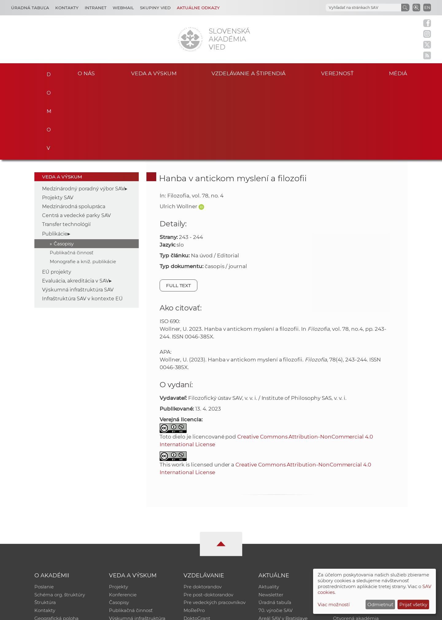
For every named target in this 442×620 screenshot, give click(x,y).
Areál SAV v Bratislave (283, 543)
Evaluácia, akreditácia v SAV (75, 205)
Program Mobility (203, 551)
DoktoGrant (197, 543)
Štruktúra (45, 527)
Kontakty (67, 7)
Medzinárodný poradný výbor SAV (83, 112)
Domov (46, 72)
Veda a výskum (153, 73)
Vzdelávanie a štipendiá (248, 73)
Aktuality (268, 511)
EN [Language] (427, 7)
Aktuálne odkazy (198, 7)
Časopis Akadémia (354, 535)
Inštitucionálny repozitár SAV (366, 511)
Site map (311, 612)
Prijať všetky (413, 604)
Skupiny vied (155, 7)
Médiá (398, 73)
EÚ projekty (56, 196)
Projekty (118, 511)
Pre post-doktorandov (208, 519)
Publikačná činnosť (71, 176)
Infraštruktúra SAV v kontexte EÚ (82, 222)
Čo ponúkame (274, 551)
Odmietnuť (380, 604)
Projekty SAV (57, 121)
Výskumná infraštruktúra (137, 543)
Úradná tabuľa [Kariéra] (30, 7)
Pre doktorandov (203, 511)
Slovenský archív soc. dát (361, 519)
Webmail (123, 7)
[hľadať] (356, 7)
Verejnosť (337, 73)
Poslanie (44, 511)
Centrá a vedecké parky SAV (76, 139)
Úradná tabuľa (274, 527)
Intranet (96, 7)
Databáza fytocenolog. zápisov (367, 527)
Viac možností (334, 604)
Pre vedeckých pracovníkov (215, 527)
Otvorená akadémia (356, 543)
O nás (86, 73)
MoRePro (194, 535)
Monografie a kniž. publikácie (83, 185)
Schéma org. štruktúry (59, 519)
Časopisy (64, 167)
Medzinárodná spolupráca (73, 130)
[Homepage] (190, 39)
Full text (178, 209)
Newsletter (270, 519)
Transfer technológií (66, 148)
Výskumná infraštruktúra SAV (78, 213)
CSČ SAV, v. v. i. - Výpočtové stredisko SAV (126, 612)
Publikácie (55, 158)
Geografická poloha (56, 543)
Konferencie (123, 519)
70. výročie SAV (275, 535)
